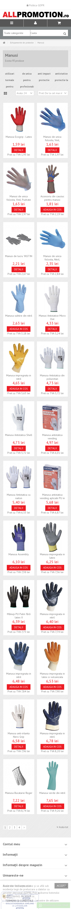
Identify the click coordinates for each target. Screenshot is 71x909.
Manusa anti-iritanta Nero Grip (19, 735)
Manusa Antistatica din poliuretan (52, 377)
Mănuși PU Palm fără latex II (18, 615)
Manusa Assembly (19, 554)
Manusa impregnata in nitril (18, 377)
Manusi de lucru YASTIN (18, 256)
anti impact (44, 73)
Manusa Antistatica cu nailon (18, 496)
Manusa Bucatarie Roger (18, 793)
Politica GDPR (35, 5)
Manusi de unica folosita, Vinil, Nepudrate (52, 140)
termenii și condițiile (19, 900)
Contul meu (11, 844)
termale (9, 80)
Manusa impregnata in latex (52, 556)
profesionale (27, 86)
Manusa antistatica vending (52, 436)
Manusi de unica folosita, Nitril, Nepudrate (52, 259)
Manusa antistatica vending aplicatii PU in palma (52, 498)
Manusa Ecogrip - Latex (19, 136)
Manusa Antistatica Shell (18, 435)
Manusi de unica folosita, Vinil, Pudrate (18, 198)
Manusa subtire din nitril (18, 315)
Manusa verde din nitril (52, 793)
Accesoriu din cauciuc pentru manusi (52, 198)
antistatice (61, 73)
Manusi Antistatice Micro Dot (52, 317)
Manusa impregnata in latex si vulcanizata (52, 675)
